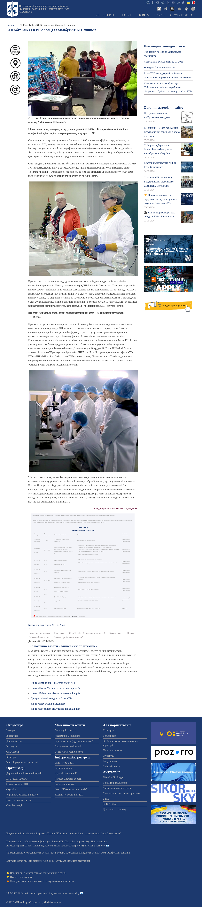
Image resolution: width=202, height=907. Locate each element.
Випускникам (110, 761)
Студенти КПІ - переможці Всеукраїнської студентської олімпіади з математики (159, 181)
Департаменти (14, 741)
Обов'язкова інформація (37, 841)
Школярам (59, 633)
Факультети (12, 751)
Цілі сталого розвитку (115, 809)
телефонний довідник (118, 852)
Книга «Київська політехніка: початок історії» (55, 693)
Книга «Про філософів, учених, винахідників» (56, 708)
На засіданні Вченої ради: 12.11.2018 (163, 61)
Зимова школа (116, 633)
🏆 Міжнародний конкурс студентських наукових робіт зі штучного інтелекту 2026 (160, 199)
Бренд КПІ (57, 841)
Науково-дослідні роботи (68, 778)
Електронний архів (65, 784)
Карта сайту (82, 841)
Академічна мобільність (68, 735)
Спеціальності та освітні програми (121, 793)
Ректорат (11, 730)
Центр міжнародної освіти (69, 751)
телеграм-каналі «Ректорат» (59, 881)
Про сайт (69, 841)
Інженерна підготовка (39, 633)
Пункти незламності (21, 877)
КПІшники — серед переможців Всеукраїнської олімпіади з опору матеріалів (162, 131)
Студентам (108, 755)
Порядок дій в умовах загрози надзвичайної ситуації (38, 873)
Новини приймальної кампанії (68, 637)
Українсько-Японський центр (22, 794)
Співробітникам (111, 766)
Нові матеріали (99, 841)
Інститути (11, 746)
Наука (159, 15)
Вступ (127, 15)
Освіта (143, 15)
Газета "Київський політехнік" (71, 789)
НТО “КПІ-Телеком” (17, 778)
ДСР (31, 629)
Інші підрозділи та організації (22, 762)
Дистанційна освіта (65, 730)
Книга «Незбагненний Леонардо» (49, 703)
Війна (106, 798)
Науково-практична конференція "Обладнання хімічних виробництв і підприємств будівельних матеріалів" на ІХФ (168, 87)
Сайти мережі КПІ (64, 762)
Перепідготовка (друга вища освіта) (74, 741)
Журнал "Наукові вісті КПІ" (69, 794)
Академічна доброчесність (117, 788)
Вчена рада (12, 735)
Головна (10, 25)
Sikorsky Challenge (113, 777)
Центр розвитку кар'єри (19, 800)
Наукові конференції (65, 773)
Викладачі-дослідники (115, 782)
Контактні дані (14, 841)
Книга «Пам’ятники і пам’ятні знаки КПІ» (53, 682)
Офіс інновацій (14, 805)
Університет (106, 15)
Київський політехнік (39, 637)
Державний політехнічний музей (24, 773)
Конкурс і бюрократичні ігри (159, 67)
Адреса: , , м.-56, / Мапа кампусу (55, 845)
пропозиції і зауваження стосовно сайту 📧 (60, 893)
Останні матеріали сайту (163, 107)
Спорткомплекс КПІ (17, 784)
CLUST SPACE (111, 804)
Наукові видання (63, 768)
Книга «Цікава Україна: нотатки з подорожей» (55, 688)
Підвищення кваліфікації (68, 746)
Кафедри (11, 757)
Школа (130, 633)
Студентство (181, 15)
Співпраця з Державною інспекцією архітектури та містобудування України (158, 149)
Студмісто (11, 789)
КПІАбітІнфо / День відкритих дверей (86, 633)
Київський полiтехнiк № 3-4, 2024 (46, 625)
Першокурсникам (112, 750)
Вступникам (109, 735)
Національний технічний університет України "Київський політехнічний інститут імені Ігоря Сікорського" (44, 9)
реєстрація (75, 616)
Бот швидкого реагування (76, 860)
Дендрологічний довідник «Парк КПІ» (51, 698)
